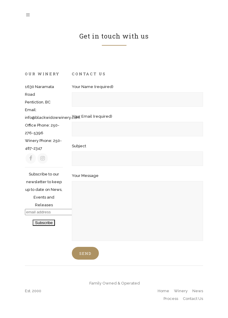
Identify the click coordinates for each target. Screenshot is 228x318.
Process (171, 298)
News (197, 291)
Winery (181, 291)
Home (163, 291)
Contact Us (193, 298)
